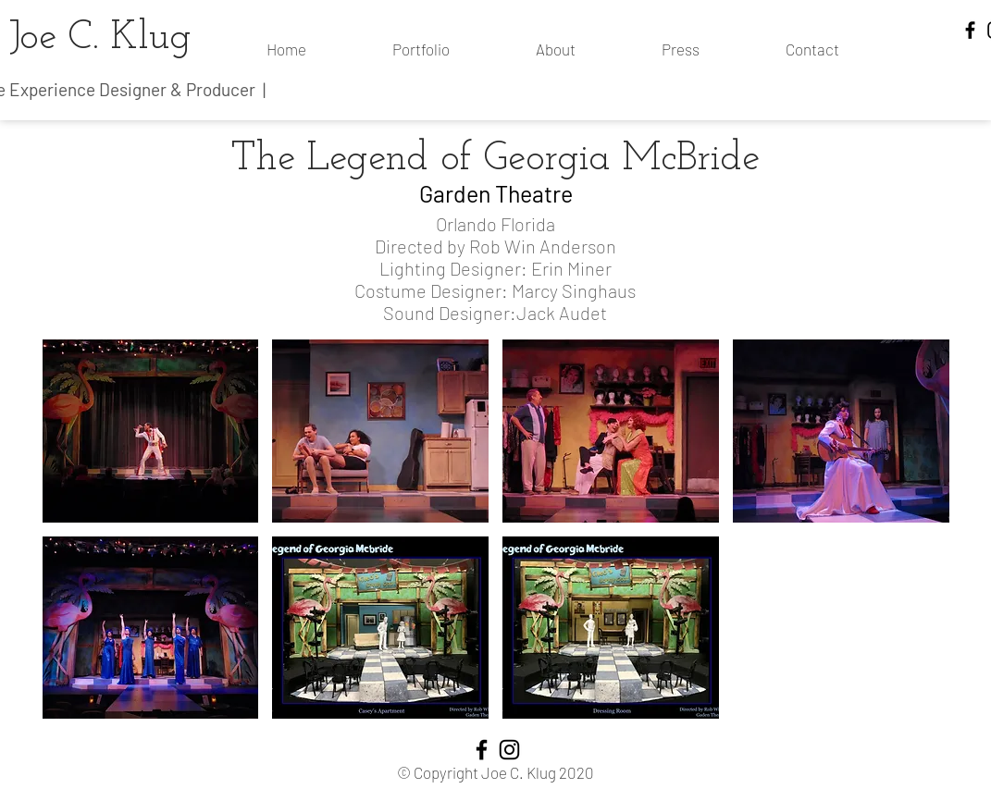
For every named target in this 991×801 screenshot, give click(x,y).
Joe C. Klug (100, 38)
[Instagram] (509, 749)
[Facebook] (970, 30)
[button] (151, 431)
